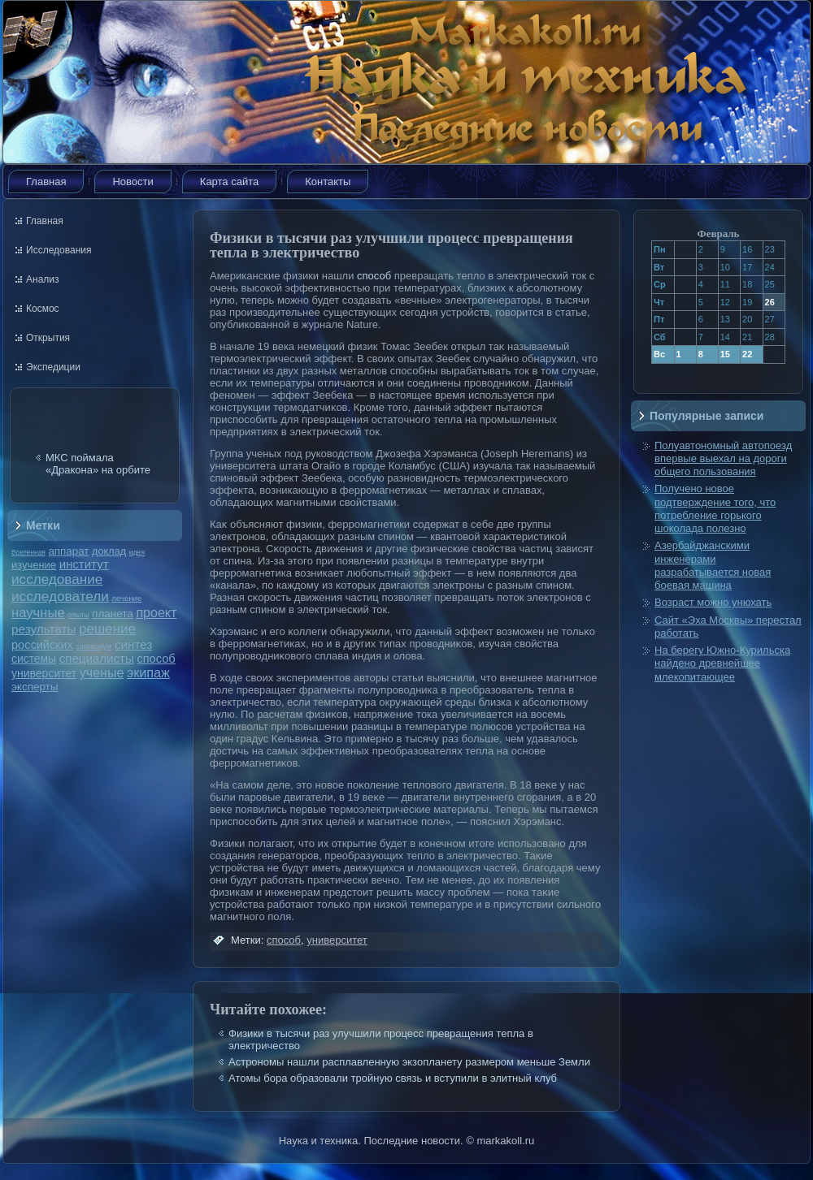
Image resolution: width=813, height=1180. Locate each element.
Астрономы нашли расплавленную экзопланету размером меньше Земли (409, 1062)
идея (137, 552)
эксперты (34, 687)
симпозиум (93, 646)
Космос (42, 308)
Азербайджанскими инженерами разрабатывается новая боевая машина (712, 565)
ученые (102, 673)
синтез (133, 644)
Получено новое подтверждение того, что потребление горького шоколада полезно (715, 508)
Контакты (327, 181)
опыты (78, 615)
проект (156, 612)
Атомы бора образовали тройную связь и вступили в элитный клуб (392, 1078)
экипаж (148, 672)
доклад (109, 551)
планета (112, 613)
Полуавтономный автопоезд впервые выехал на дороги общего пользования (723, 458)
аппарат (68, 551)
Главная (46, 181)
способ (156, 658)
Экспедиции (53, 367)
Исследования (58, 250)
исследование (56, 579)
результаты (43, 629)
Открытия (48, 338)
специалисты (96, 658)
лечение (127, 598)
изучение (33, 565)
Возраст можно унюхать (713, 602)
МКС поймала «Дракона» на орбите (98, 464)
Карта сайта (229, 181)
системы (33, 658)
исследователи (60, 596)
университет (43, 673)
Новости (132, 181)
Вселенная (28, 552)
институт (84, 564)
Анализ (42, 279)
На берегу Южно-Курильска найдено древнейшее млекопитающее (722, 663)
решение (107, 629)
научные (38, 612)
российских (42, 644)
